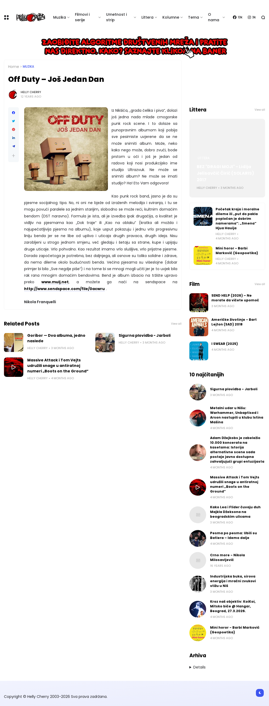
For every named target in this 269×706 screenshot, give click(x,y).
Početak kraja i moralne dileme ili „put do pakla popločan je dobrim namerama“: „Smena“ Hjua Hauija (237, 218)
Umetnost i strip (116, 17)
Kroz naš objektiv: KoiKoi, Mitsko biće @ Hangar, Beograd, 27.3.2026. (233, 606)
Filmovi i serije (82, 17)
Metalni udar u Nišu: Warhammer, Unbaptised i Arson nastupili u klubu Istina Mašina (236, 415)
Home (13, 66)
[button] (13, 155)
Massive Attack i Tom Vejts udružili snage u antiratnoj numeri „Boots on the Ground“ (58, 365)
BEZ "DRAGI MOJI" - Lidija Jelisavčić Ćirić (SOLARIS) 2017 (225, 173)
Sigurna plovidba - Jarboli (145, 335)
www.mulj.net (55, 282)
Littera (147, 17)
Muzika (59, 17)
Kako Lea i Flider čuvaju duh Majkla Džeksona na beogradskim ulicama (235, 512)
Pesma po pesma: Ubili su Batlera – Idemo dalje (233, 535)
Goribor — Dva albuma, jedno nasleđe (56, 338)
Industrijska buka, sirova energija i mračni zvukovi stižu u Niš (233, 581)
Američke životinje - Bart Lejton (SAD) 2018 (234, 322)
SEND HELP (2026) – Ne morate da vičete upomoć (235, 297)
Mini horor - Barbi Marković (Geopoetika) (237, 250)
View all (176, 324)
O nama (213, 17)
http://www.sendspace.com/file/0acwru (64, 288)
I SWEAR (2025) (224, 343)
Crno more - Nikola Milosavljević (227, 557)
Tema (193, 17)
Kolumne (170, 17)
